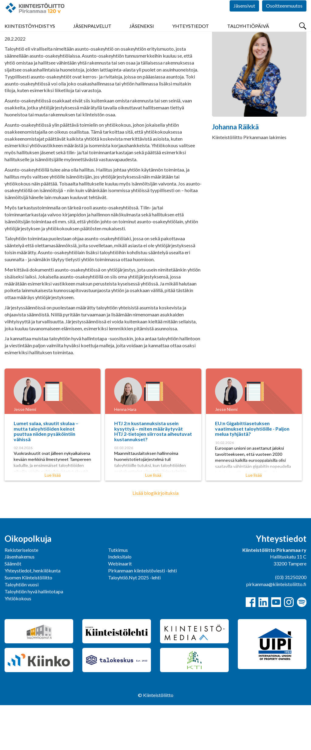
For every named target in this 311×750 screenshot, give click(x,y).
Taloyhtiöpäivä (248, 36)
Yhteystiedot (190, 36)
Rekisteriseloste (21, 595)
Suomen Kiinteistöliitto (28, 622)
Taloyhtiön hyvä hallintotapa (34, 636)
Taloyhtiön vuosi (22, 629)
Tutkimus (118, 595)
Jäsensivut (244, 18)
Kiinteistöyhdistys (30, 36)
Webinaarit (120, 608)
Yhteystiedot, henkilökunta (32, 615)
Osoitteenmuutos (284, 18)
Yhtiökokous (18, 643)
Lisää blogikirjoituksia (155, 538)
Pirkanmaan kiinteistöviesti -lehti (142, 615)
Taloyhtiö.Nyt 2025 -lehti (135, 622)
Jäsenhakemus (20, 601)
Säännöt (13, 608)
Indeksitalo (120, 601)
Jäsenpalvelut (92, 36)
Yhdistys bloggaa (52, 52)
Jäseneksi (141, 36)
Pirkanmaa (16, 52)
